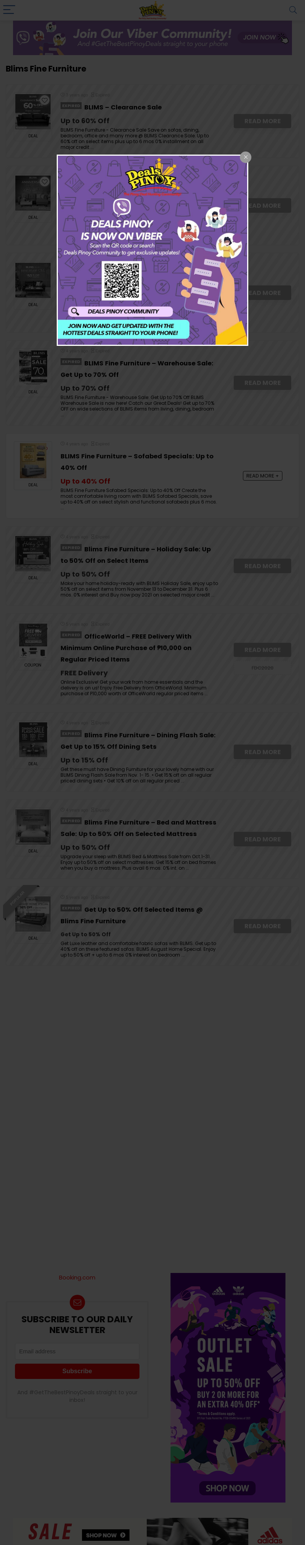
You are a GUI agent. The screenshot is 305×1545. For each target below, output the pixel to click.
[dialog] (152, 250)
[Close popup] (245, 157)
